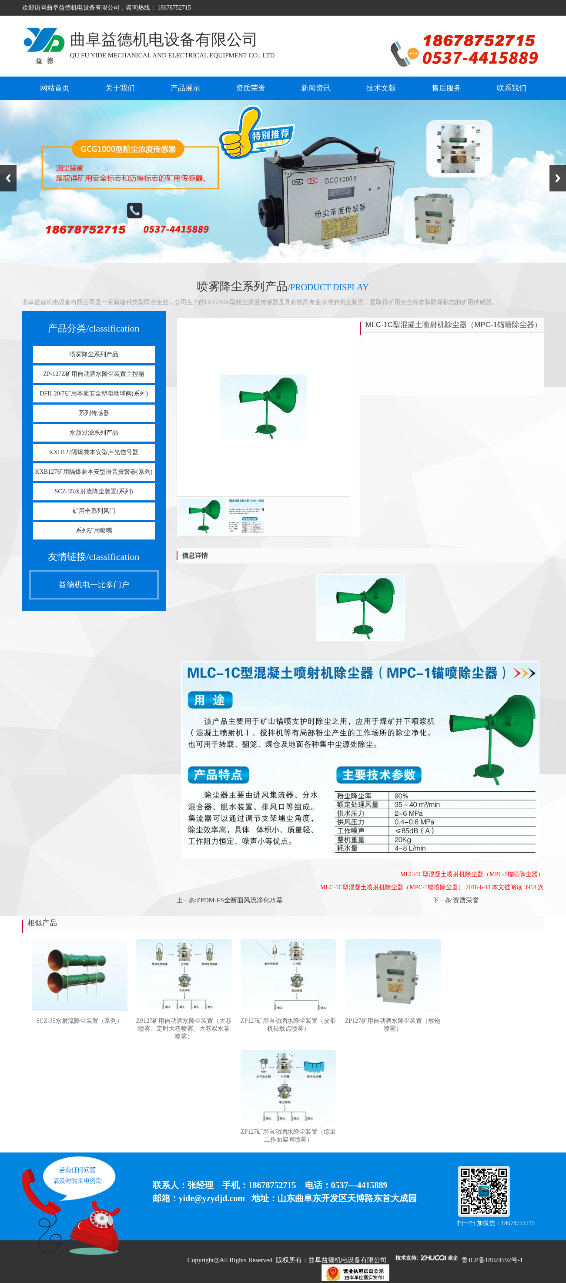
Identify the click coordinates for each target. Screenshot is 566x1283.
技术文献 (381, 88)
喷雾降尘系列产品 (94, 354)
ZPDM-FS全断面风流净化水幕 (239, 900)
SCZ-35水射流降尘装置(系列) (94, 491)
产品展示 (185, 88)
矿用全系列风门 (94, 511)
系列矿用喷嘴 (94, 530)
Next (557, 178)
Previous (8, 178)
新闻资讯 (316, 88)
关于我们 (120, 88)
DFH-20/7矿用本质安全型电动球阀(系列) (94, 393)
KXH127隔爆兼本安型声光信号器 (93, 452)
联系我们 (511, 88)
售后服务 (446, 88)
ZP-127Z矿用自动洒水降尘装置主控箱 (93, 374)
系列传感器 (94, 413)
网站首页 (55, 88)
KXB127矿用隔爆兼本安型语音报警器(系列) (94, 472)
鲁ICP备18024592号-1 (492, 1259)
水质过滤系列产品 (94, 432)
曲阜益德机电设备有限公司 (347, 1259)
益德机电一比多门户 (94, 584)
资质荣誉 (250, 88)
